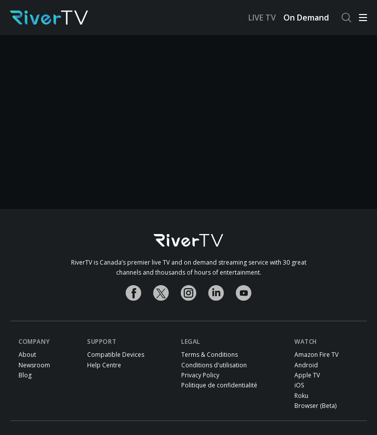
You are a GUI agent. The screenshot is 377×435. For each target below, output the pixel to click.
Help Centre (104, 365)
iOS (299, 385)
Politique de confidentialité (219, 385)
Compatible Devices (115, 354)
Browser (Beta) (315, 405)
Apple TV (307, 375)
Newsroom (34, 365)
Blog (25, 375)
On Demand (306, 17)
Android (306, 365)
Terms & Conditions (209, 354)
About (27, 354)
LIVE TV (262, 17)
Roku (301, 395)
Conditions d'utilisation (214, 365)
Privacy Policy (200, 375)
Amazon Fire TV (316, 354)
